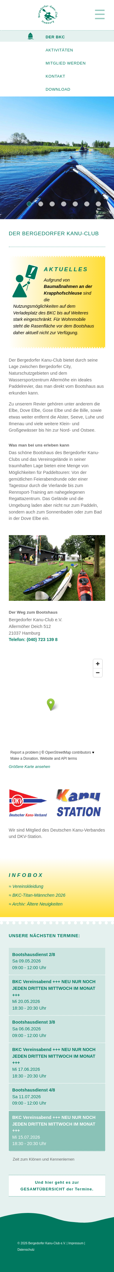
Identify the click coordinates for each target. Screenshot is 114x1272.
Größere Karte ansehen (29, 766)
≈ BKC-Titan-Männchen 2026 (37, 895)
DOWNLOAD (58, 89)
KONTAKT (55, 76)
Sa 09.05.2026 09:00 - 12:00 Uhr (33, 961)
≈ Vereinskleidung (26, 886)
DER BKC (55, 37)
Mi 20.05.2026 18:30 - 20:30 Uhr (53, 994)
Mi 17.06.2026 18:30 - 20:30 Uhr (53, 1062)
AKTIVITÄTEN (59, 50)
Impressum (76, 1243)
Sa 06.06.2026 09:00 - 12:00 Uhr (33, 1029)
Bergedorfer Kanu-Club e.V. (47, 1243)
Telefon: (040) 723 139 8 (33, 639)
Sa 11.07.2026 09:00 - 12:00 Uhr (33, 1097)
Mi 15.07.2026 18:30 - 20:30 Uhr (53, 1130)
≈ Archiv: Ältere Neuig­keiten (36, 904)
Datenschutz (26, 1249)
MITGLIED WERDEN (66, 63)
